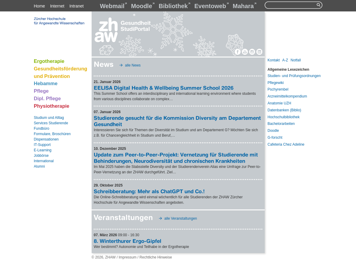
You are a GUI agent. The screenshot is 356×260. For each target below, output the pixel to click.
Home (39, 6)
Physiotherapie (51, 106)
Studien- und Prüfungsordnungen (294, 76)
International (44, 161)
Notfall (296, 60)
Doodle (273, 130)
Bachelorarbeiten (281, 124)
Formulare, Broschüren (52, 134)
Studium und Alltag (49, 118)
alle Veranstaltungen (180, 218)
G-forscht (275, 137)
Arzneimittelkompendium (287, 96)
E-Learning (43, 150)
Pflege (41, 91)
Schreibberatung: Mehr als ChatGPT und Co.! (149, 191)
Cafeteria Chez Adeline (286, 144)
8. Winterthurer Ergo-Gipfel (127, 241)
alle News (133, 65)
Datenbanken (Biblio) (284, 110)
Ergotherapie (49, 61)
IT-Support (42, 145)
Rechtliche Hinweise (155, 257)
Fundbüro (41, 128)
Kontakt (274, 60)
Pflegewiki (276, 83)
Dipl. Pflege (47, 98)
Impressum (127, 257)
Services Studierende (51, 123)
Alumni (39, 166)
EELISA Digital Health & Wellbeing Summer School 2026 (163, 88)
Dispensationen (46, 139)
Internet (57, 6)
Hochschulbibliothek (284, 117)
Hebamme (46, 83)
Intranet (76, 6)
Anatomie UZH (279, 103)
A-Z (285, 60)
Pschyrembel (278, 89)
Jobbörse (41, 155)
